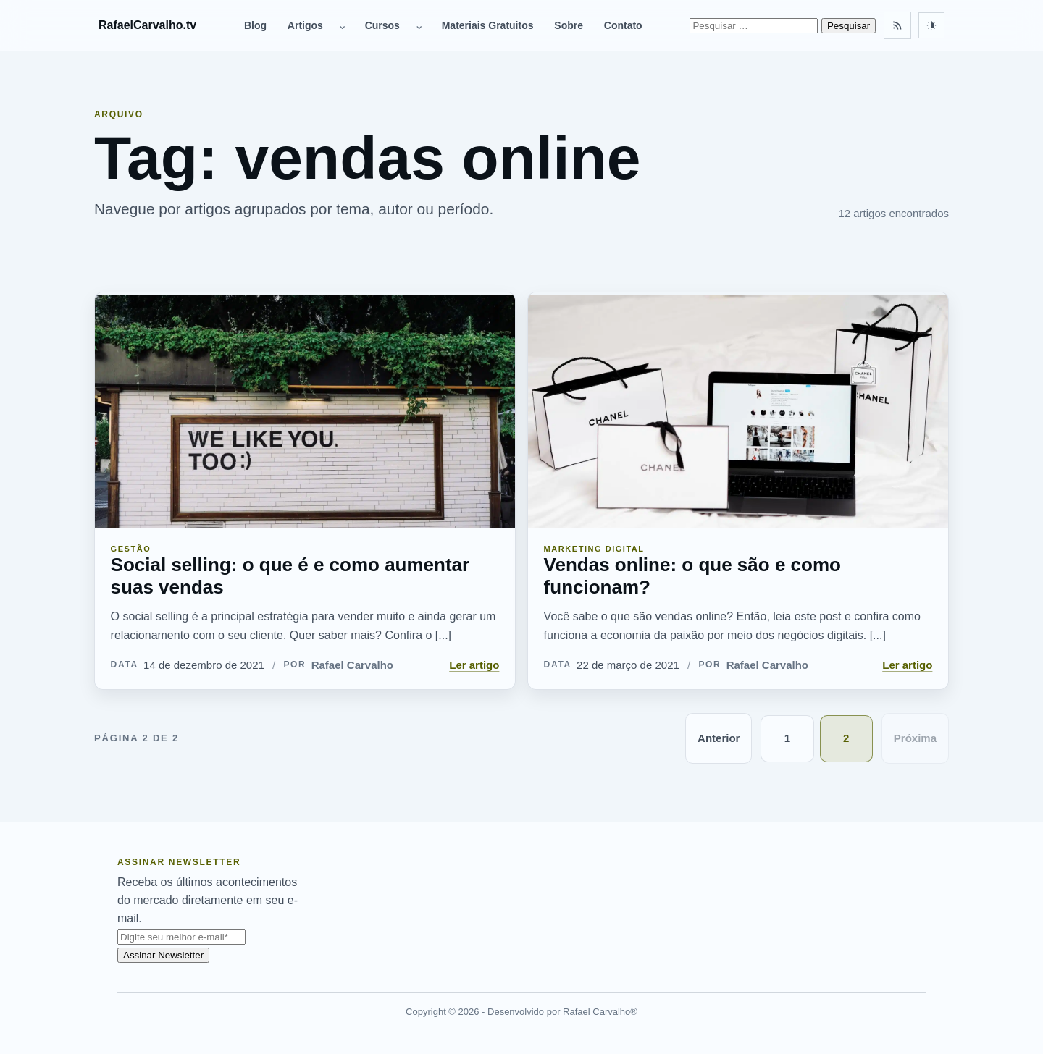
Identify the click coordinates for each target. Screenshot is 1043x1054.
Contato (623, 25)
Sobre (568, 25)
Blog (255, 25)
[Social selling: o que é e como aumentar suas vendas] (305, 410)
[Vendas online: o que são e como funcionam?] (738, 410)
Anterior (719, 738)
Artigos (305, 25)
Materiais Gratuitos (488, 25)
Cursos (382, 25)
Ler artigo (474, 665)
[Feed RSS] (897, 25)
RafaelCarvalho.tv (147, 25)
